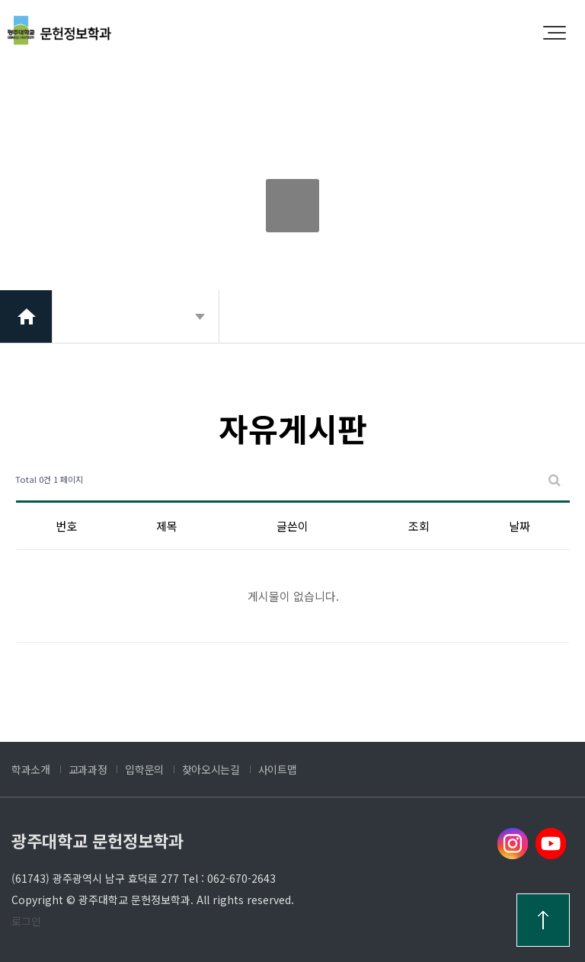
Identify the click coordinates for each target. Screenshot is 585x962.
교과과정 (88, 769)
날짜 (519, 526)
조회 (419, 526)
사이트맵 (277, 769)
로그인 (26, 920)
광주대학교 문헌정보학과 (97, 840)
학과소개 (30, 769)
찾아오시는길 (211, 769)
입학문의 (144, 769)
